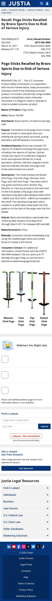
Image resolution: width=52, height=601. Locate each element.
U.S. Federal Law (13, 515)
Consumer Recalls (17, 10)
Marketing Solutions (15, 535)
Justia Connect (26, 558)
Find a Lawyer (9, 413)
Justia (4, 10)
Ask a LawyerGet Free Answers (12, 453)
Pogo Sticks (6, 13)
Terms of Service (26, 583)
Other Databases (13, 528)
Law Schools (10, 508)
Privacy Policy (26, 590)
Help (26, 577)
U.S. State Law (11, 522)
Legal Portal (26, 564)
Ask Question (26, 468)
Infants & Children (35, 10)
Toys (47, 10)
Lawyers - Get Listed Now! (26, 436)
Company (26, 571)
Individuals (9, 494)
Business (8, 501)
